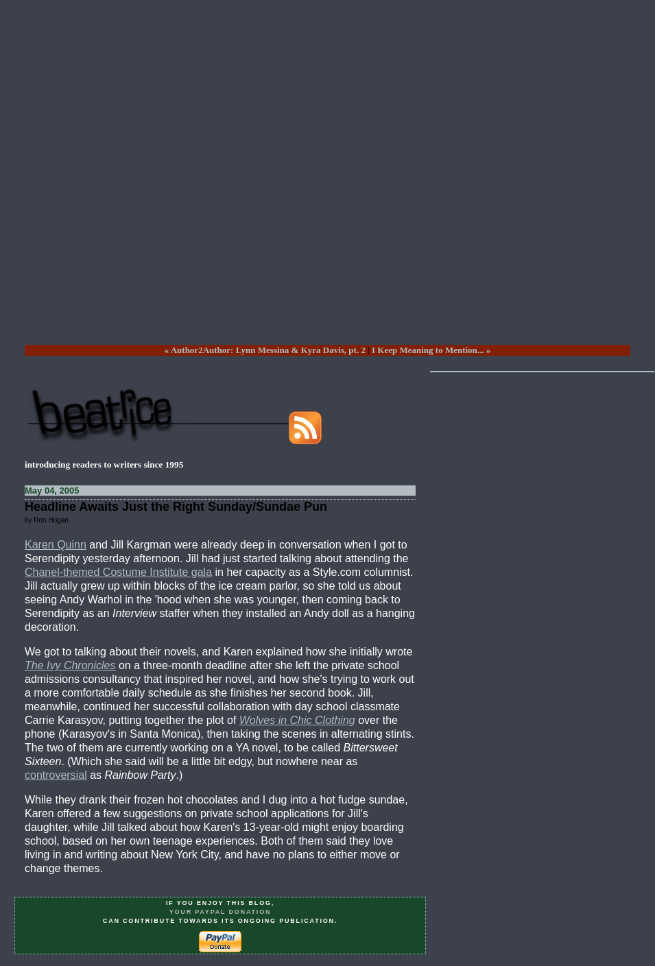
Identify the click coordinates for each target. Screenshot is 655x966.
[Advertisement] (315, 183)
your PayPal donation (220, 911)
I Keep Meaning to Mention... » (431, 350)
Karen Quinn (55, 545)
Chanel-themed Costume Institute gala (118, 572)
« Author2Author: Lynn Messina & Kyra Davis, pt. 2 (265, 350)
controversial (56, 775)
